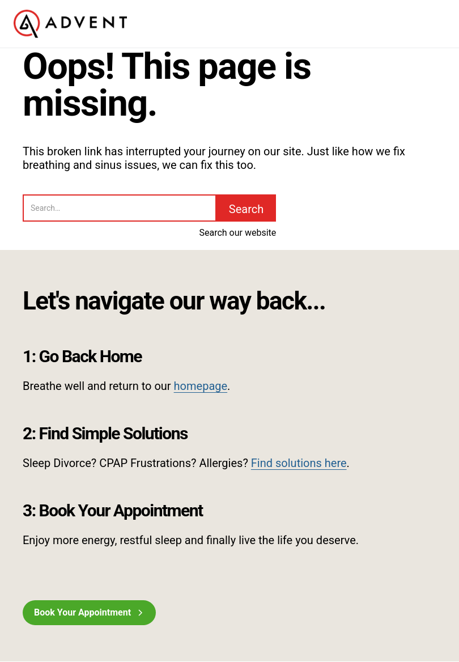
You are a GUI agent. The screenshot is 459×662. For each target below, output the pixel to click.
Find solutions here (299, 463)
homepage (201, 386)
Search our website (237, 232)
